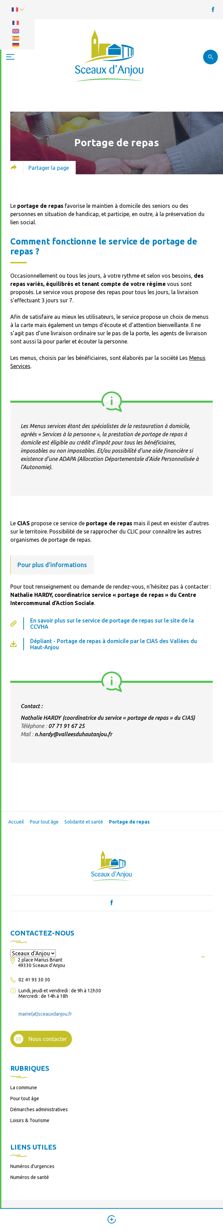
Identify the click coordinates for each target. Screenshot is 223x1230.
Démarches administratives (39, 1109)
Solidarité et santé (83, 822)
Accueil (16, 822)
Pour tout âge (44, 822)
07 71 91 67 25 (66, 726)
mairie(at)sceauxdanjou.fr (45, 1014)
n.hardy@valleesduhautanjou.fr (73, 734)
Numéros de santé (29, 1177)
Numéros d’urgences (32, 1166)
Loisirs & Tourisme (29, 1120)
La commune (23, 1087)
